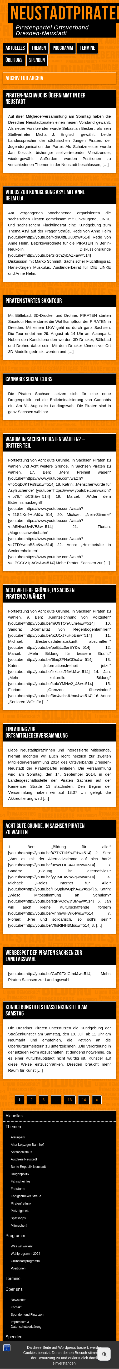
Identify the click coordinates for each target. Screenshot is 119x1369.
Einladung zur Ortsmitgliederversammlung (37, 732)
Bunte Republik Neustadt (28, 1167)
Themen (39, 48)
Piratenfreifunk (21, 1203)
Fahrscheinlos (21, 1181)
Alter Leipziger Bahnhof (27, 1145)
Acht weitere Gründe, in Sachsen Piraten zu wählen (40, 593)
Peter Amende (65, 1350)
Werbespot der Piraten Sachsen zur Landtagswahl (44, 956)
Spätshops (18, 1218)
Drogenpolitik (20, 1174)
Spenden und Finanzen (27, 1314)
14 (84, 1100)
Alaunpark (18, 1137)
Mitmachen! (19, 1225)
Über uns (14, 60)
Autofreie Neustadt (24, 1159)
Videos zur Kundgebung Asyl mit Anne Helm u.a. (45, 195)
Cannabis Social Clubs (29, 379)
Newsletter (18, 1300)
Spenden (37, 60)
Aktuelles (15, 48)
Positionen (18, 1268)
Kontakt (16, 1307)
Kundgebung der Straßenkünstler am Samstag (46, 1010)
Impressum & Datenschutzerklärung (26, 1324)
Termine (87, 48)
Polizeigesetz (20, 1211)
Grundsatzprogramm (25, 1261)
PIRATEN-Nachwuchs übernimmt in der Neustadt (46, 99)
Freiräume (18, 1189)
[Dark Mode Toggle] (104, 1354)
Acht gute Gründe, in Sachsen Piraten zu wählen (45, 829)
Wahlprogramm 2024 (25, 1254)
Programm (63, 48)
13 (70, 1100)
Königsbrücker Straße (26, 1196)
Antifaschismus (21, 1152)
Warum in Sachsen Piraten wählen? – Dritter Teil (45, 442)
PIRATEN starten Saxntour (34, 301)
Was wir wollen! (22, 1246)
